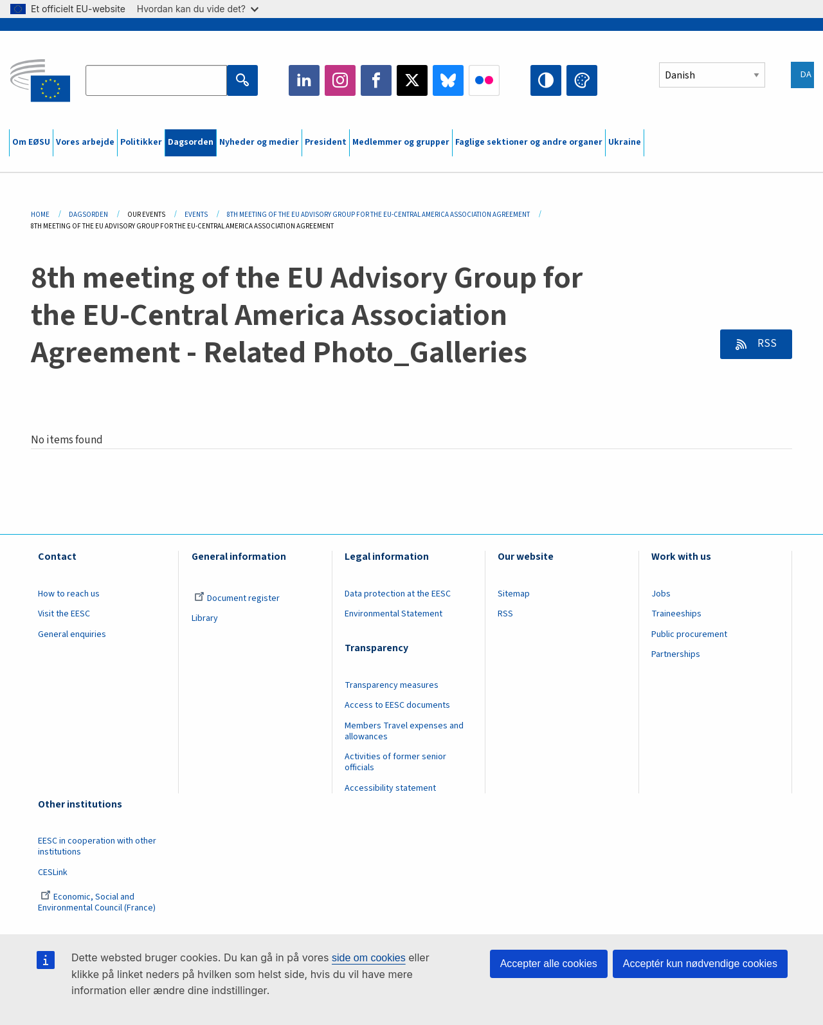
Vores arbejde (85, 142)
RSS (766, 343)
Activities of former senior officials (395, 762)
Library (205, 618)
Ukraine (624, 142)
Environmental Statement (393, 613)
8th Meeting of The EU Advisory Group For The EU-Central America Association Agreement (378, 214)
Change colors (581, 80)
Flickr (484, 80)
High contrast (545, 80)
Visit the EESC (64, 613)
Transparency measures (392, 685)
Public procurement (689, 634)
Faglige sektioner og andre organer (528, 142)
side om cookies (369, 957)
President (326, 142)
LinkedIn (304, 80)
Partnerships (675, 654)
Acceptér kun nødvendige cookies (700, 963)
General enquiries (72, 634)
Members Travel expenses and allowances (404, 731)
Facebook (376, 80)
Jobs (661, 593)
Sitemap (514, 593)
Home (40, 214)
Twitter (412, 80)
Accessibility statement (390, 788)
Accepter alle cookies (548, 963)
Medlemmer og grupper (400, 142)
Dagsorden (190, 142)
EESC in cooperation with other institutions (97, 846)
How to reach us (69, 593)
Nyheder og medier (259, 142)
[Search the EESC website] (156, 80)
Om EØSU (31, 142)
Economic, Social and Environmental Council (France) (98, 902)
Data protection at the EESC (398, 593)
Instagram (340, 80)
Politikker (141, 142)
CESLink (53, 872)
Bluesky (448, 80)
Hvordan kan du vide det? (197, 8)
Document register (237, 598)
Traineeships (676, 613)
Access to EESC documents (397, 705)
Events (196, 214)
